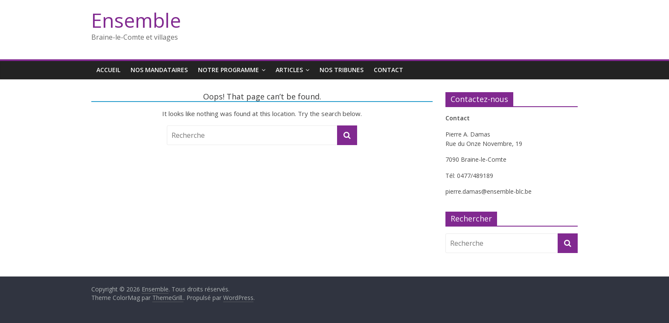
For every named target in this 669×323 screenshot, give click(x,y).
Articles (289, 70)
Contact (388, 70)
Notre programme (228, 70)
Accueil (108, 70)
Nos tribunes (342, 70)
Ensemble (136, 20)
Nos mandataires (159, 70)
